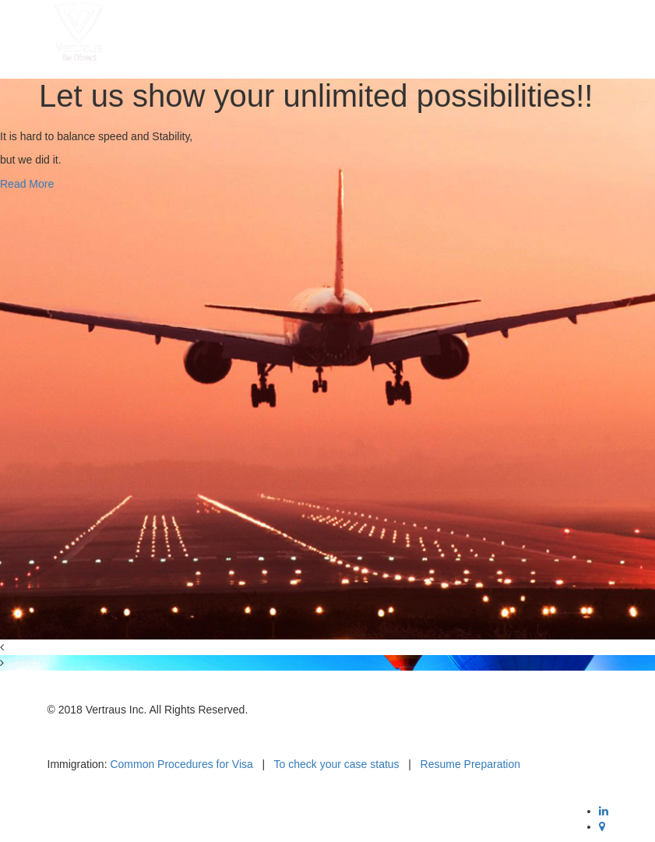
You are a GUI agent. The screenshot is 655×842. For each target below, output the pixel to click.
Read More (27, 184)
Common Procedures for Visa (181, 764)
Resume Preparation (470, 764)
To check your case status (337, 764)
